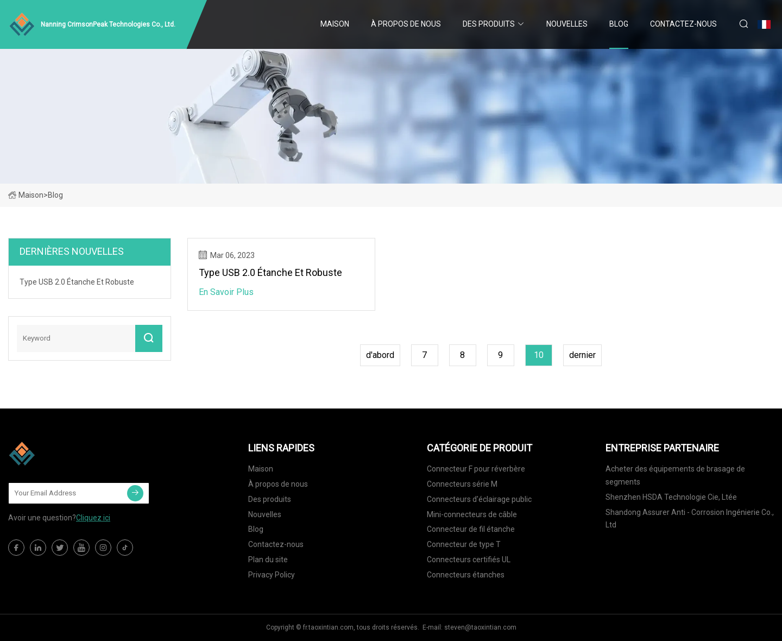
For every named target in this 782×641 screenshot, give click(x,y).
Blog (618, 24)
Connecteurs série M (462, 484)
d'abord (380, 355)
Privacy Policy (271, 574)
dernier (582, 355)
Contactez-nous (683, 24)
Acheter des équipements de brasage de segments (675, 475)
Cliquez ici (93, 517)
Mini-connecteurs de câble (472, 514)
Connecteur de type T (464, 544)
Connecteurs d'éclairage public (479, 499)
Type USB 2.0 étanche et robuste (270, 272)
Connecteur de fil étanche (471, 529)
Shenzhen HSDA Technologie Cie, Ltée (671, 497)
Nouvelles (567, 24)
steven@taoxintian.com (480, 627)
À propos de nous (406, 24)
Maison (334, 24)
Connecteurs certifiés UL (468, 559)
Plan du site (268, 559)
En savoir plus (226, 292)
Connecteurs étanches (465, 574)
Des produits (489, 24)
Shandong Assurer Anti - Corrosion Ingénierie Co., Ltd (690, 519)
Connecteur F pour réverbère (476, 468)
